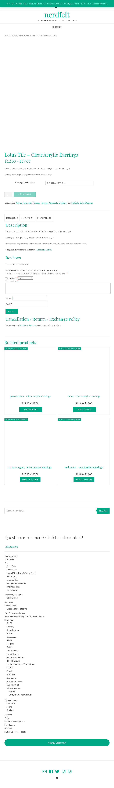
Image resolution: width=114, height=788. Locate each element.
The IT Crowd (13, 660)
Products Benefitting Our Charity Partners (24, 616)
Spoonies (8, 602)
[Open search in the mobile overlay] (57, 511)
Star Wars (11, 678)
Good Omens (13, 654)
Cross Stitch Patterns (17, 608)
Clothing (11, 703)
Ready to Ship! (11, 556)
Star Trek (11, 674)
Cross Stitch (10, 605)
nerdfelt (57, 14)
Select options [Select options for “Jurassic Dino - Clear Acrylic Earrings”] (31, 409)
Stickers (10, 710)
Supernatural (13, 684)
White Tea (12, 576)
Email (9, 304)
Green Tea (12, 569)
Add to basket (24, 194)
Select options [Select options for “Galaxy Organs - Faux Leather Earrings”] (30, 479)
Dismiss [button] (103, 3)
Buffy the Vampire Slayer (20, 694)
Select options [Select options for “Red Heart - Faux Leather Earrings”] (84, 479)
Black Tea (11, 566)
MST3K (10, 667)
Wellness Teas (13, 586)
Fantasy (36, 203)
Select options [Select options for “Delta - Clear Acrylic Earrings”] (84, 409)
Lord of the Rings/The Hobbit (20, 664)
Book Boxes (12, 597)
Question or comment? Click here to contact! (43, 537)
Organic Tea (12, 580)
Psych (9, 671)
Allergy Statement (57, 742)
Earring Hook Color (25, 182)
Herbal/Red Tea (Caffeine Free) (21, 573)
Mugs (9, 706)
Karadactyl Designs (58, 203)
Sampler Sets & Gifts (16, 583)
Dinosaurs (11, 637)
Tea (6, 563)
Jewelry (44, 203)
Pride (6, 718)
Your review (12, 281)
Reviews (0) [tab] (27, 217)
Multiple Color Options (82, 203)
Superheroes (13, 630)
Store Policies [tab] (44, 217)
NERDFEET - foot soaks (15, 731)
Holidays (8, 728)
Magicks (10, 643)
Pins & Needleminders (14, 613)
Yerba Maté (12, 590)
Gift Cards (9, 559)
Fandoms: (15, 36)
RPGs (9, 640)
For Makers (9, 725)
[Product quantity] (8, 194)
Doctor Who (12, 650)
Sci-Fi (9, 623)
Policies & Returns (28, 325)
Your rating (12, 278)
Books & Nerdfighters (14, 721)
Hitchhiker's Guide (15, 657)
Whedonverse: (14, 688)
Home (6, 36)
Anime (22, 36)
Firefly (12, 691)
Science (10, 633)
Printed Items (10, 700)
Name (9, 298)
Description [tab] (12, 217)
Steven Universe (14, 681)
